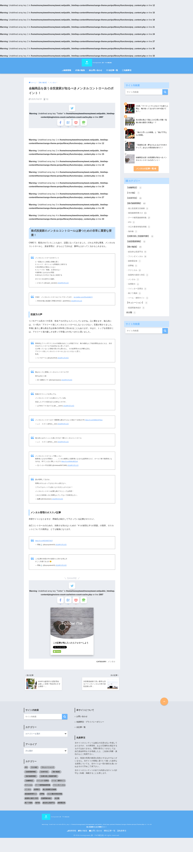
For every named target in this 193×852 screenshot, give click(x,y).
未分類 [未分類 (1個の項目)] (57, 804)
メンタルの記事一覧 (146, 169)
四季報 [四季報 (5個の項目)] (42, 800)
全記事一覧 (112, 70)
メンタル (111, 667)
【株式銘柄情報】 (136, 203)
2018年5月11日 (63, 285)
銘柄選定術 (134, 261)
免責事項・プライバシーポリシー (90, 728)
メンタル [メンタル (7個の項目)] (28, 795)
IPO (131, 222)
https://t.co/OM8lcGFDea (94, 422)
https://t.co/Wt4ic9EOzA (69, 464)
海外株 (132, 231)
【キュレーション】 (137, 302)
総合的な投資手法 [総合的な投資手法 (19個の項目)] (49, 808)
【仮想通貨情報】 (136, 241)
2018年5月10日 (66, 382)
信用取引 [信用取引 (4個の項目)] (37, 795)
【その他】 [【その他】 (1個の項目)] (34, 773)
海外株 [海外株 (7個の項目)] (37, 808)
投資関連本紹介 (136, 307)
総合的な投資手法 (137, 251)
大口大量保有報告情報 (139, 226)
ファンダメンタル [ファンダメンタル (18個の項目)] (59, 791)
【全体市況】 (134, 198)
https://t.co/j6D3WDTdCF (44, 543)
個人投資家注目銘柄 (138, 208)
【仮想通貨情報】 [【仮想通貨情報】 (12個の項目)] (31, 778)
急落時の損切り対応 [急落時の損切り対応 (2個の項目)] (31, 804)
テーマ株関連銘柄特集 (139, 217)
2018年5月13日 (68, 408)
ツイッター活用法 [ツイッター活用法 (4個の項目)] (43, 786)
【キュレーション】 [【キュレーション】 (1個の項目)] (47, 773)
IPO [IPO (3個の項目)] (26, 773)
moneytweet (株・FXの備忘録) (96, 62)
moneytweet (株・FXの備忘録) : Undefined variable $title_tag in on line (92, 823)
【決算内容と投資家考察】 (140, 236)
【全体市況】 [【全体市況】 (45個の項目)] (44, 778)
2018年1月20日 (63, 360)
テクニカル (134, 270)
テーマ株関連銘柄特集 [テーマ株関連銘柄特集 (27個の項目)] (42, 791)
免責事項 (126, 70)
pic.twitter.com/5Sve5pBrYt (83, 300)
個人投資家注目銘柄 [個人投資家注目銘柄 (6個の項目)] (49, 795)
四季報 (132, 265)
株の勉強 (80, 70)
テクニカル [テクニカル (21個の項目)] (28, 791)
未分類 (131, 312)
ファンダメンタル (137, 256)
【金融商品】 (134, 187)
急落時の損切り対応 (138, 274)
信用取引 (133, 284)
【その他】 (133, 192)
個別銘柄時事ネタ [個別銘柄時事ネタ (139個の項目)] (31, 800)
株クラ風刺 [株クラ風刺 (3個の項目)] (28, 808)
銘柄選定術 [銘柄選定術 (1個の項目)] (61, 808)
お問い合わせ (95, 70)
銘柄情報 (66, 70)
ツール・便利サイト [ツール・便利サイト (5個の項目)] (58, 786)
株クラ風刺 (134, 293)
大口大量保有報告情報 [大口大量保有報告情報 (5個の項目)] (54, 800)
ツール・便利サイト (138, 298)
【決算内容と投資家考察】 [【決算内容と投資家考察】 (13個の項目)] (48, 782)
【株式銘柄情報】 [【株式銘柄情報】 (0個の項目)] (31, 782)
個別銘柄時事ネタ (137, 213)
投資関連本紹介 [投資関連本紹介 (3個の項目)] (46, 804)
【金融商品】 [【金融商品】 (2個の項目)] (29, 786)
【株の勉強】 (134, 246)
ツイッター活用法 (137, 288)
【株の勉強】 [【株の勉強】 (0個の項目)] (56, 778)
